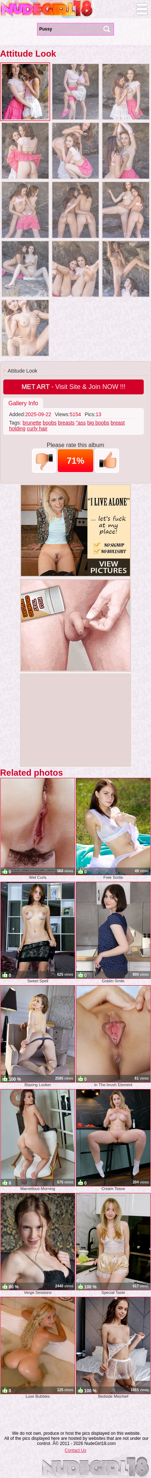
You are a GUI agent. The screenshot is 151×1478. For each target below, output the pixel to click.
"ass (81, 423)
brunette (32, 423)
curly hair (37, 428)
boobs (50, 423)
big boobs (98, 423)
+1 (107, 460)
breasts (66, 423)
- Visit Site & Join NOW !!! (73, 386)
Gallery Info (23, 403)
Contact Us (75, 1450)
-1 (44, 460)
